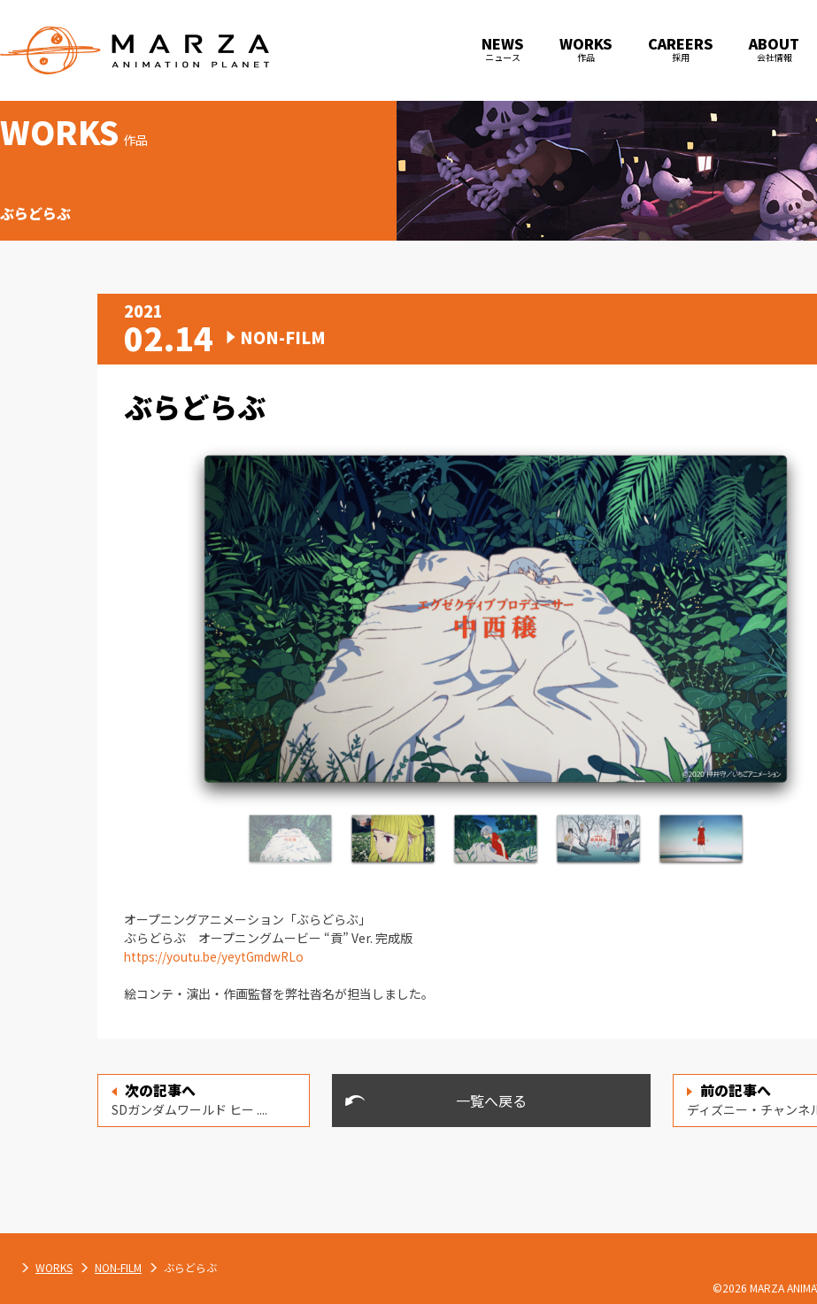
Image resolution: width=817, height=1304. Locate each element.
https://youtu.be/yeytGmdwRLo (217, 956)
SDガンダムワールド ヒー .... (189, 1098)
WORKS (239, 1267)
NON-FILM (304, 1267)
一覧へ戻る (491, 1100)
